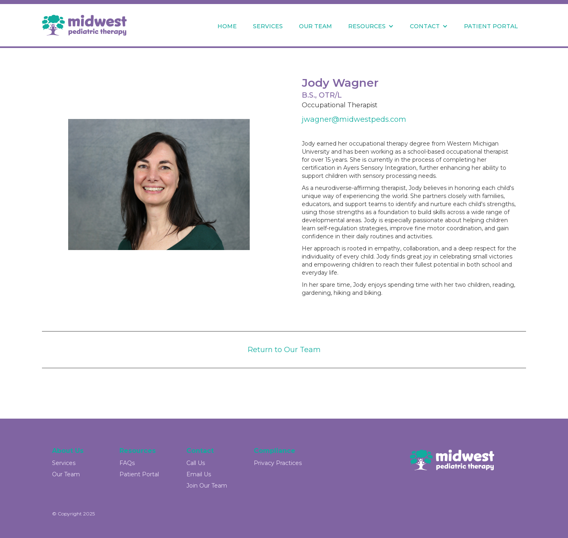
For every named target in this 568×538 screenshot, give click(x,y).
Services (63, 463)
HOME (227, 26)
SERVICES (268, 26)
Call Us (195, 463)
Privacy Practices (278, 463)
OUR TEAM (315, 26)
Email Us (198, 474)
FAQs (127, 463)
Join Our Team (206, 485)
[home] (84, 25)
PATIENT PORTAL (491, 26)
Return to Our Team (284, 350)
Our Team (66, 474)
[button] (371, 26)
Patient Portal (139, 474)
